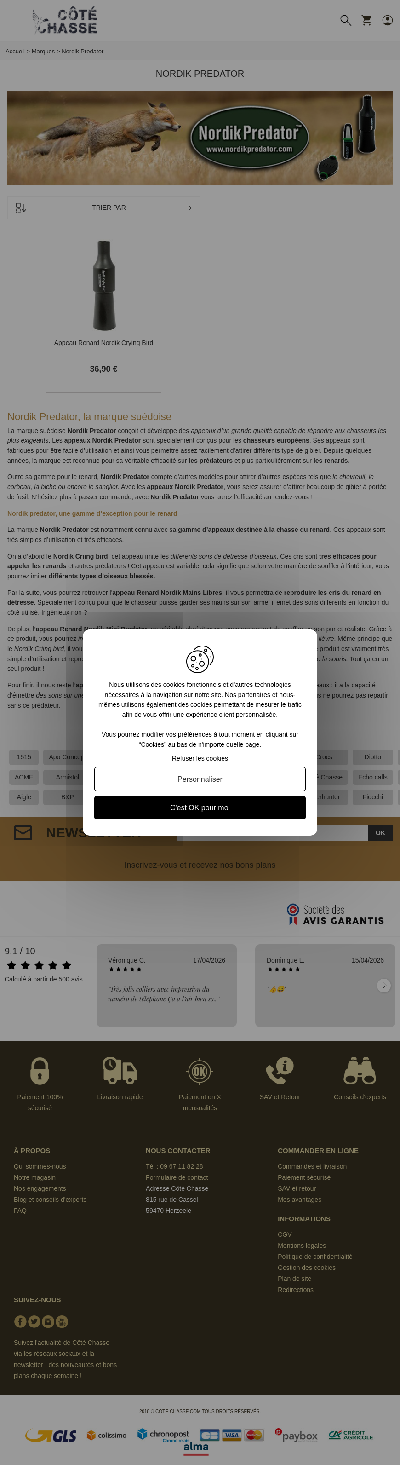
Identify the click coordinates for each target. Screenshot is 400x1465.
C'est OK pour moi (200, 808)
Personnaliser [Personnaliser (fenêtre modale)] (200, 779)
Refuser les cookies (200, 758)
